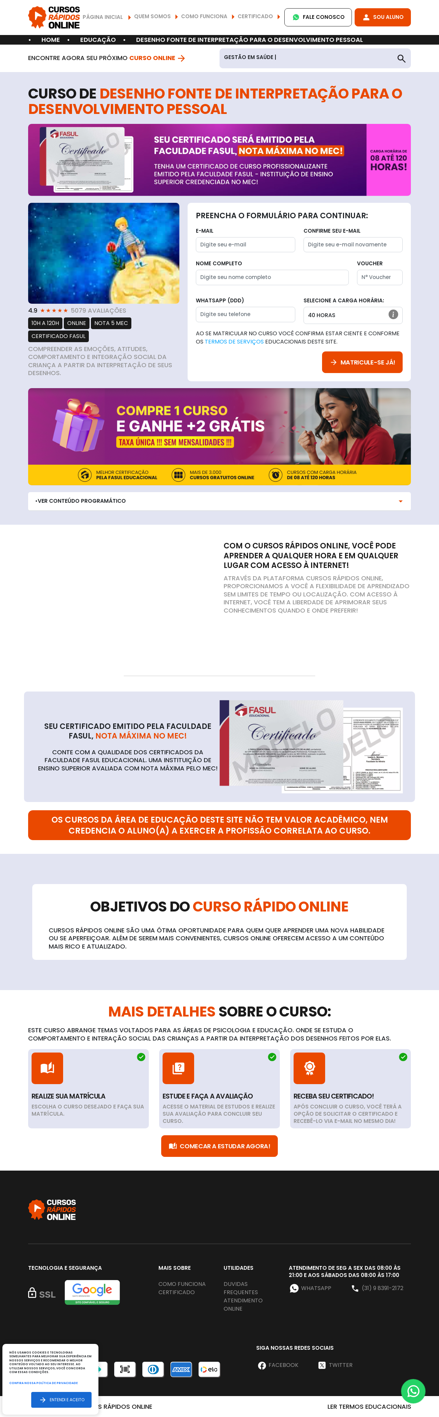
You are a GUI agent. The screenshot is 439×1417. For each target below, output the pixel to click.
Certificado (176, 1292)
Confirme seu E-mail (332, 230)
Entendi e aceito (61, 1400)
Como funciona (182, 1284)
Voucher (370, 263)
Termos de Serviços (234, 342)
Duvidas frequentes (241, 1288)
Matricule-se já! (362, 362)
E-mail (204, 230)
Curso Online (157, 58)
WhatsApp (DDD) (220, 300)
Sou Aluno (383, 17)
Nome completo (219, 263)
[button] (393, 314)
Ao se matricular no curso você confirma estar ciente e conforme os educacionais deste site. (298, 337)
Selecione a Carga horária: (344, 300)
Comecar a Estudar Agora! (219, 1146)
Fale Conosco (318, 17)
